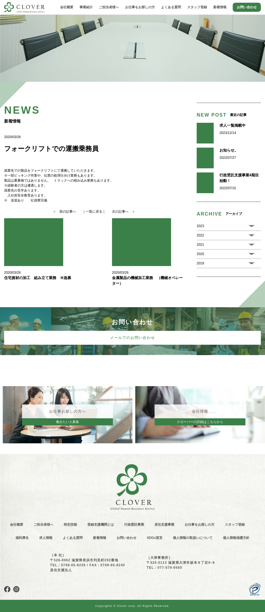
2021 (200, 244)
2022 (200, 235)
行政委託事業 (134, 524)
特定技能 (70, 524)
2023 (200, 226)
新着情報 (219, 7)
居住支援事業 (164, 524)
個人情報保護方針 (236, 538)
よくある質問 (171, 7)
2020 (200, 254)
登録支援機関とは (100, 524)
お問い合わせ (247, 7)
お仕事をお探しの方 (199, 524)
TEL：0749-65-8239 (68, 565)
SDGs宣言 (155, 538)
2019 (200, 263)
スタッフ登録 (197, 7)
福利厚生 (22, 538)
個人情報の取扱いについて (193, 538)
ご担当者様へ (109, 7)
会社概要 (66, 7)
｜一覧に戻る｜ (94, 211)
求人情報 (45, 538)
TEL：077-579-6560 (164, 567)
